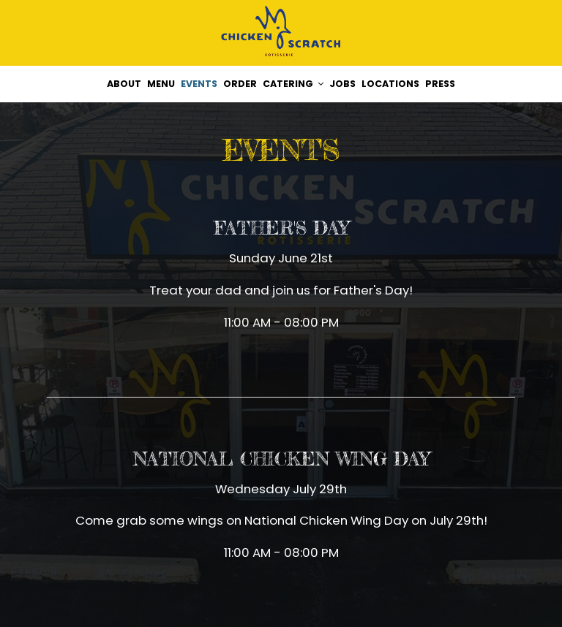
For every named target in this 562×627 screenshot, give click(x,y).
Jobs (342, 83)
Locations (390, 83)
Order (240, 83)
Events (199, 83)
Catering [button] (293, 83)
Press (440, 83)
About (124, 83)
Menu (161, 83)
